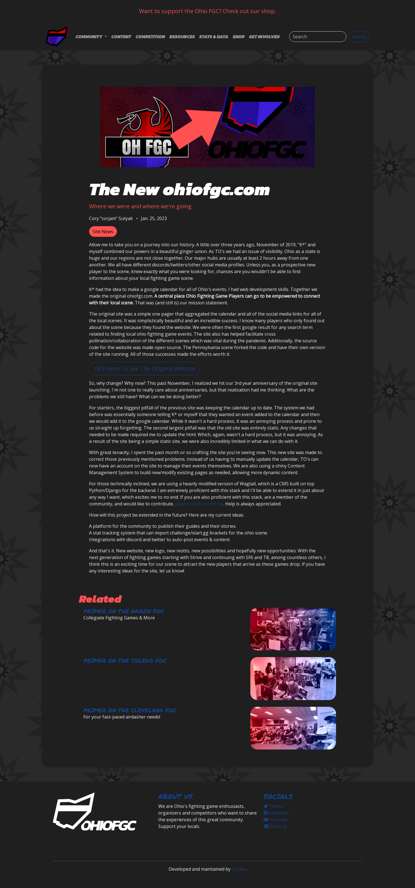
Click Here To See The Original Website (144, 368)
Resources (182, 36)
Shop (238, 36)
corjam (239, 869)
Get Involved (264, 36)
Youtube (275, 820)
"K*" (302, 245)
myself (96, 251)
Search (359, 37)
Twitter (273, 806)
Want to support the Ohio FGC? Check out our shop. (207, 11)
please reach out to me (199, 504)
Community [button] (89, 36)
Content (121, 36)
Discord (274, 826)
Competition (150, 36)
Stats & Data (213, 36)
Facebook (276, 813)
